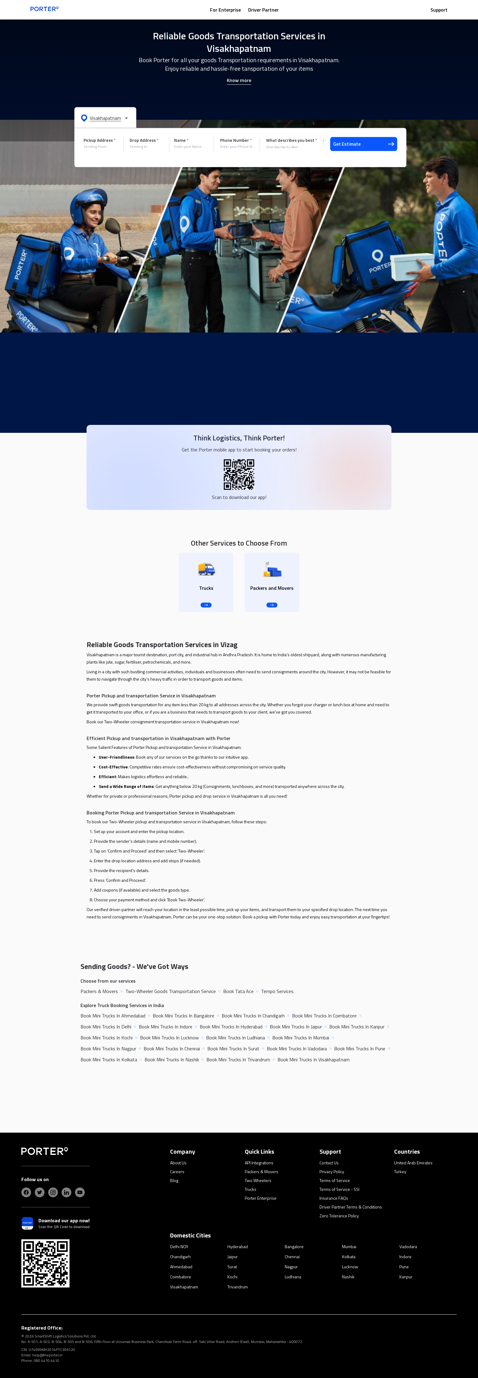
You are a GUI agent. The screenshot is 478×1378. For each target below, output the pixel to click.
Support (439, 9)
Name (181, 140)
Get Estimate (363, 144)
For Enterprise (225, 9)
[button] (105, 117)
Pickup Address (100, 140)
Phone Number (236, 140)
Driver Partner (263, 9)
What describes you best (291, 140)
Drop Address (144, 140)
